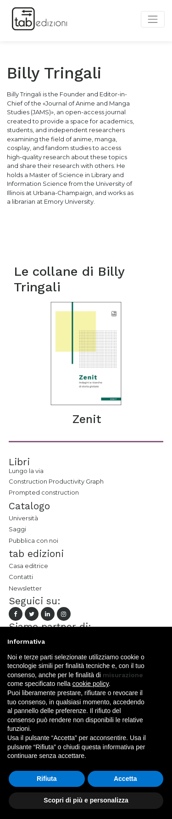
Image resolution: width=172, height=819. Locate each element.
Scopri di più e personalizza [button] (86, 800)
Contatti (21, 576)
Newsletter (25, 588)
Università (23, 518)
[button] (160, 641)
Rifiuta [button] (47, 778)
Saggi (17, 529)
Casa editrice (28, 565)
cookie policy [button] (90, 683)
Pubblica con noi (33, 540)
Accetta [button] (125, 778)
